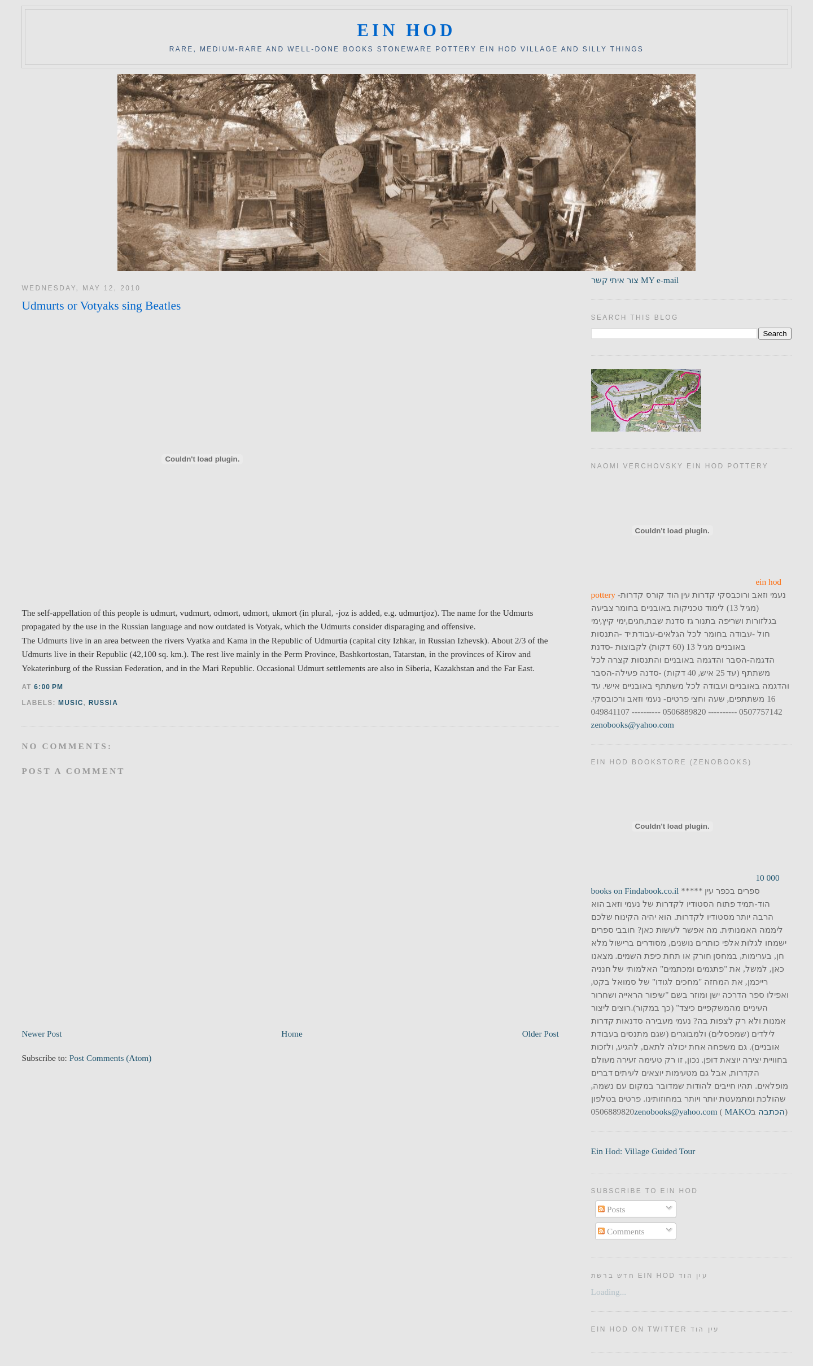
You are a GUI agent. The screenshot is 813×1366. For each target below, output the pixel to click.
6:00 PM (48, 687)
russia (103, 703)
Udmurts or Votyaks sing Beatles (101, 305)
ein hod (406, 30)
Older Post (540, 1033)
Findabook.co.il (651, 890)
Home (291, 1033)
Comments (621, 1231)
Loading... (609, 1292)
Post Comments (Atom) (110, 1058)
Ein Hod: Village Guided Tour (643, 1151)
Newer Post (41, 1033)
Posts (611, 1209)
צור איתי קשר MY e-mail (635, 280)
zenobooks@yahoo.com (632, 724)
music (71, 703)
